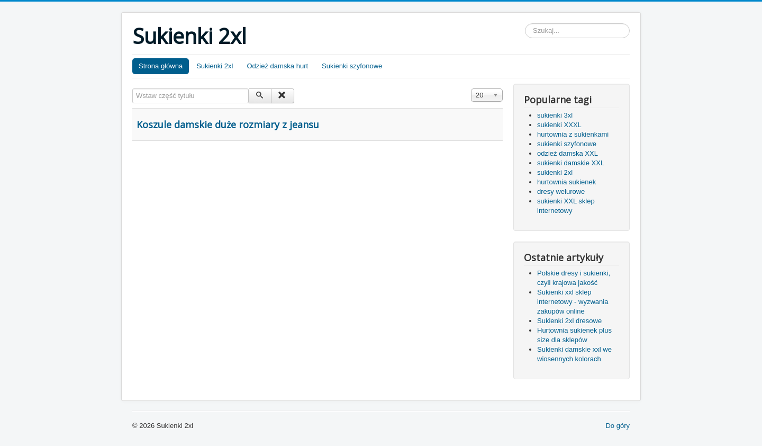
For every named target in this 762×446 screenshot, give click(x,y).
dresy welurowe (561, 191)
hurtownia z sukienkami (573, 134)
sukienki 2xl (555, 172)
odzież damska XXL (567, 153)
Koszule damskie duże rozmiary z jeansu (228, 124)
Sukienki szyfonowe (352, 66)
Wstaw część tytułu (132, 88)
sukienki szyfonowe (566, 144)
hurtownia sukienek (566, 182)
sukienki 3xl (555, 115)
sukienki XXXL (559, 125)
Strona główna (161, 66)
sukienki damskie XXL (570, 163)
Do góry (617, 426)
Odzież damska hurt (278, 66)
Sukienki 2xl (214, 66)
